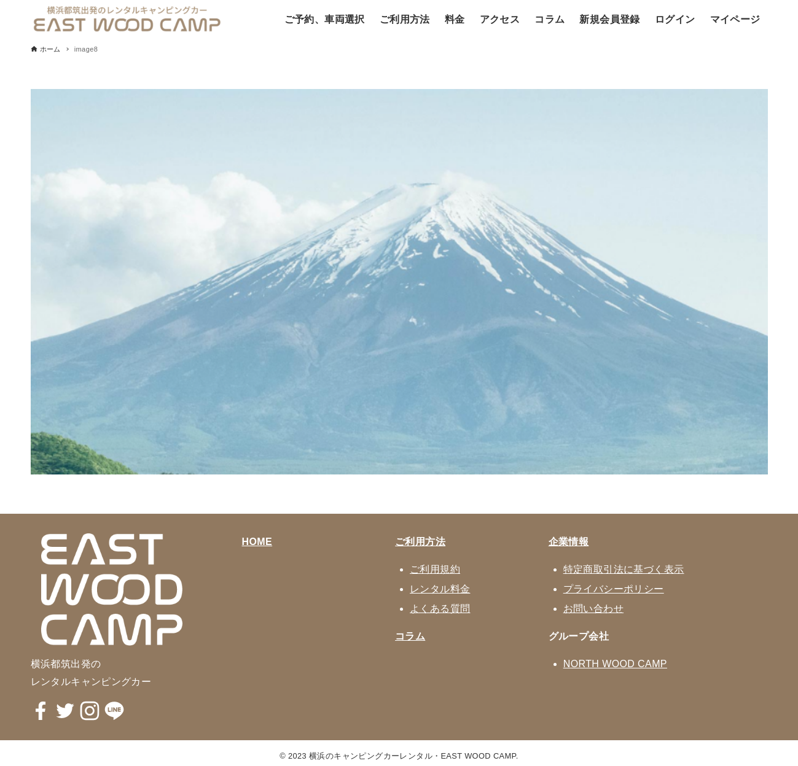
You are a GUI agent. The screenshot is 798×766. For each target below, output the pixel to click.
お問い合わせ (593, 608)
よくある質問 (440, 608)
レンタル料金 (440, 589)
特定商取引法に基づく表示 (623, 569)
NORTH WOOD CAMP (615, 664)
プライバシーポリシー (613, 589)
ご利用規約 (435, 569)
